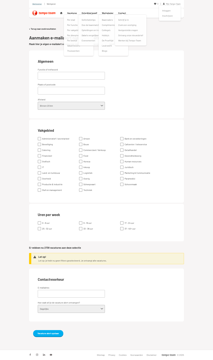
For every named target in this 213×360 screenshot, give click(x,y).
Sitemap (101, 355)
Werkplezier (107, 13)
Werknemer (37, 4)
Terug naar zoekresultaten (42, 28)
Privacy (111, 355)
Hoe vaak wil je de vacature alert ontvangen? (59, 302)
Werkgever (51, 4)
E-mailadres (43, 287)
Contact (122, 13)
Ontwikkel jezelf (89, 13)
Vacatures (72, 13)
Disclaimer (152, 355)
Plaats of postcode (47, 84)
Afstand (41, 99)
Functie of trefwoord (48, 69)
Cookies (123, 355)
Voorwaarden (136, 355)
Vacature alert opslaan (48, 333)
